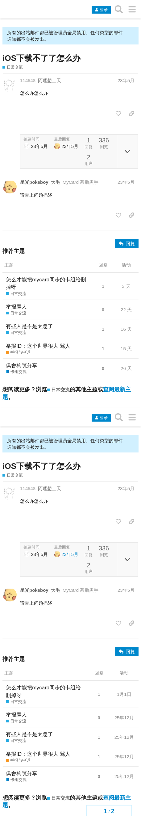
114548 (27, 80)
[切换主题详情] (127, 151)
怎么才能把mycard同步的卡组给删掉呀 (46, 283)
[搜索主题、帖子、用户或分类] (119, 9)
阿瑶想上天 (49, 80)
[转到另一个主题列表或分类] (132, 9)
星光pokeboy (34, 182)
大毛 (55, 182)
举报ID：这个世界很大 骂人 (38, 346)
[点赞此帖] (118, 113)
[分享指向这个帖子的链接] (131, 113)
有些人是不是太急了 (29, 326)
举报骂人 (16, 307)
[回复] (127, 243)
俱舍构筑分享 (21, 365)
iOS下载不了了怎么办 (41, 58)
